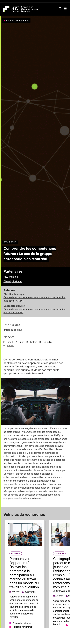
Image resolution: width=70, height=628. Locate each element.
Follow (10, 346)
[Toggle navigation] (65, 9)
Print (21, 342)
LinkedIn (47, 342)
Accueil (10, 21)
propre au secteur (13, 330)
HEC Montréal (11, 277)
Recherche (22, 21)
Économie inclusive (22, 623)
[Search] (59, 9)
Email (10, 342)
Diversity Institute (13, 281)
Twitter (33, 342)
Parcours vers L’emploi (23, 627)
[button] (66, 625)
